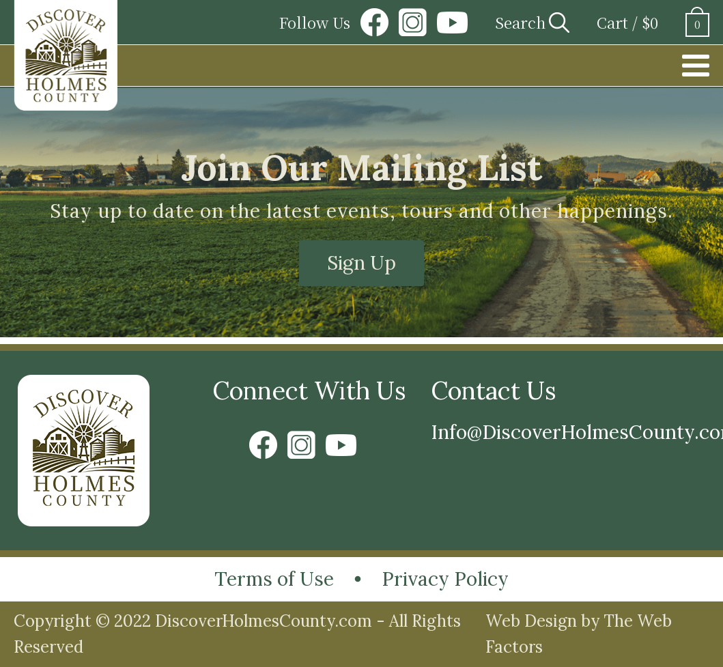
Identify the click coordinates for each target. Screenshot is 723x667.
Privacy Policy (445, 579)
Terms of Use (274, 579)
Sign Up (361, 263)
